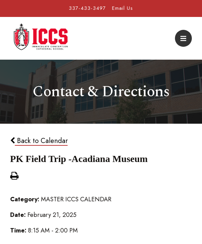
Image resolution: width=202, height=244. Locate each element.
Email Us (122, 8)
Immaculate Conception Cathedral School (40, 38)
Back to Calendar (39, 141)
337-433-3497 (87, 8)
